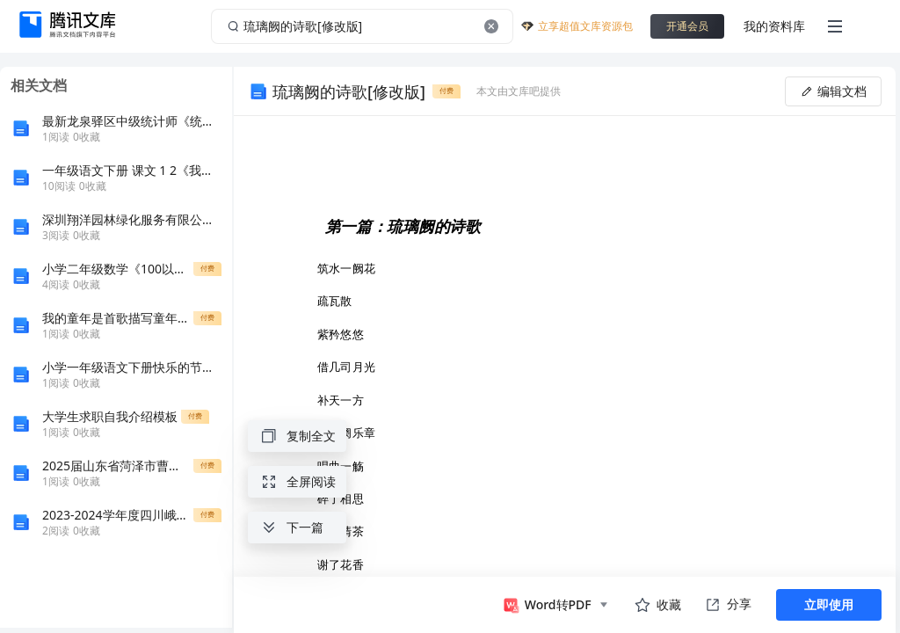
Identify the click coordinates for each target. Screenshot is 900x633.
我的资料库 (774, 26)
